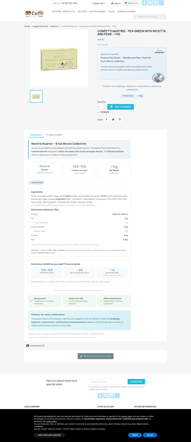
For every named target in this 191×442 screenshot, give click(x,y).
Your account (105, 406)
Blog (111, 11)
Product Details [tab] (54, 134)
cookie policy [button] (51, 421)
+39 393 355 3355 (69, 3)
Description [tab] (36, 134)
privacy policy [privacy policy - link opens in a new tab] (126, 416)
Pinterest (119, 119)
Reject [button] (135, 435)
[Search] (150, 16)
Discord (161, 2)
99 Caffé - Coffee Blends (92, 11)
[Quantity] (100, 107)
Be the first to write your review (95, 356)
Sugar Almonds (126, 11)
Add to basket (120, 107)
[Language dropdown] (99, 3)
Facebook (144, 2)
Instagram (155, 2)
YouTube (149, 2)
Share (106, 119)
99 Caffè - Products (63, 11)
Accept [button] (150, 435)
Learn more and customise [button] (49, 435)
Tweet (113, 119)
